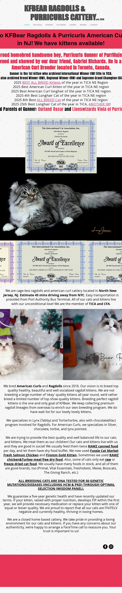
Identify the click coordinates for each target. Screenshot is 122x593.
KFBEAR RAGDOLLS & (54, 8)
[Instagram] (111, 546)
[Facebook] (105, 546)
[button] (37, 24)
